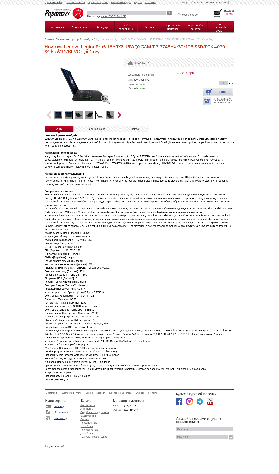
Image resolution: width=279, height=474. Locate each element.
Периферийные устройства (89, 431)
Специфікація (97, 129)
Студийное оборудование (94, 412)
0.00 (226, 13)
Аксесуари (103, 27)
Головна (49, 39)
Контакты (153, 392)
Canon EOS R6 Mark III (113, 16)
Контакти (150, 2)
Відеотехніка (79, 27)
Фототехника (87, 405)
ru (231, 2)
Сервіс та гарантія (98, 2)
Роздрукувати (136, 62)
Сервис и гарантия (95, 392)
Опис (59, 128)
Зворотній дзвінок (192, 2)
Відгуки (138, 2)
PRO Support (60, 412)
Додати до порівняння (141, 74)
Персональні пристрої (172, 27)
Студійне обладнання (126, 27)
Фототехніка (56, 27)
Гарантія (133, 88)
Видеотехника (88, 415)
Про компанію (53, 2)
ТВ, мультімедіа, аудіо (219, 27)
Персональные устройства (88, 424)
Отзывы (140, 392)
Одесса (117, 409)
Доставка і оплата (75, 2)
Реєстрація (217, 2)
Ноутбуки (88, 39)
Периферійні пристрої (196, 27)
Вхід (207, 2)
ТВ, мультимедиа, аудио (93, 436)
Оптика (149, 27)
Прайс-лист (59, 418)
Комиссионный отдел (120, 392)
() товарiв (229, 10)
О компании (52, 392)
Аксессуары (86, 408)
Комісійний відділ (121, 2)
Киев (115, 405)
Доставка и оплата (72, 392)
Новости (58, 406)
